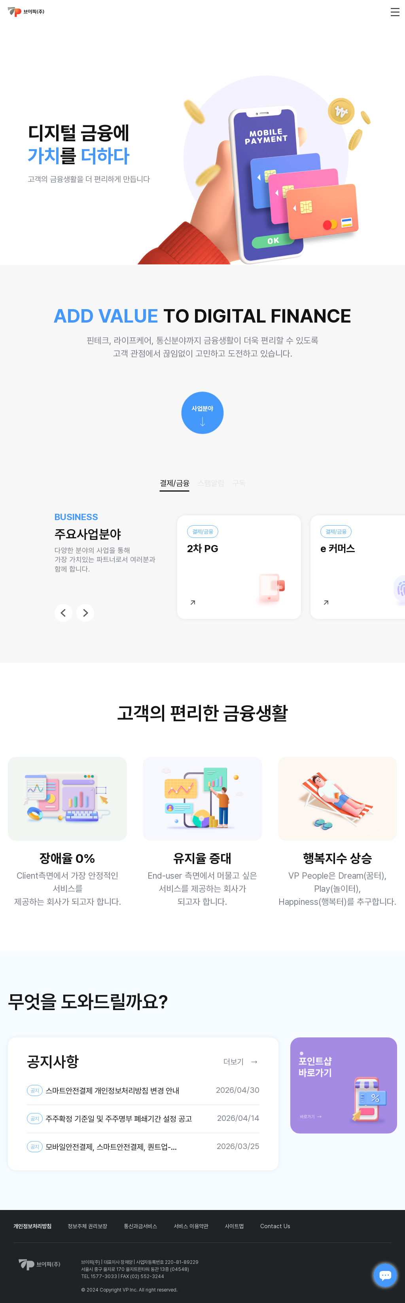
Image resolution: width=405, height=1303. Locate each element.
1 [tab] (304, 1056)
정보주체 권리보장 (87, 1226)
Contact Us (275, 1226)
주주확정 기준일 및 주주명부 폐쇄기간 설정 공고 (109, 1118)
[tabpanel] (343, 1085)
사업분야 (202, 408)
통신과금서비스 (140, 1226)
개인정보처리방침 (32, 1226)
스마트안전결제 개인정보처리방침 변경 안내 (103, 1090)
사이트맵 (234, 1226)
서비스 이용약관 (191, 1226)
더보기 (233, 1062)
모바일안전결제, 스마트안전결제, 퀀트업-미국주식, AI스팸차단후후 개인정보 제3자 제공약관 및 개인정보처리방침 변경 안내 (109, 1147)
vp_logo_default (26, 12)
